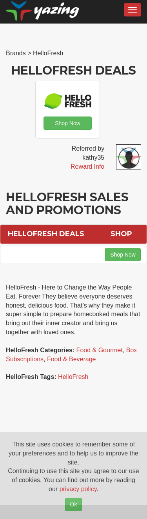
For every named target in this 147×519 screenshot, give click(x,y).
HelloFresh (73, 376)
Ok (73, 504)
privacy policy (78, 489)
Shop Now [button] (67, 123)
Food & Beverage (71, 359)
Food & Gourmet (99, 350)
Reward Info (87, 166)
